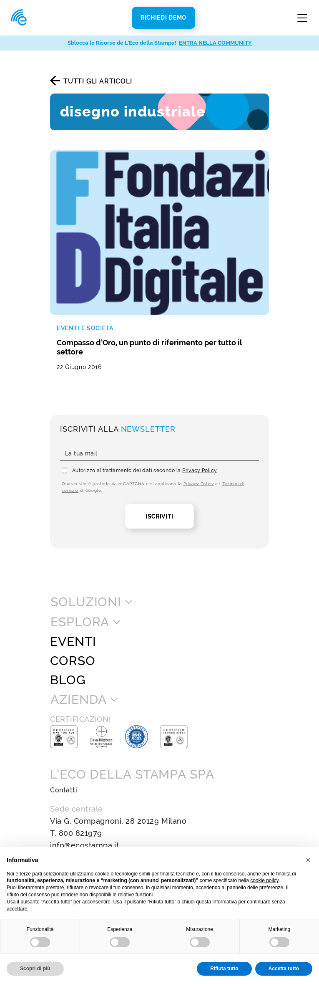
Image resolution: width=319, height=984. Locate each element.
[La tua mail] (159, 453)
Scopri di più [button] (35, 968)
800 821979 (80, 833)
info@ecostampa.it (84, 845)
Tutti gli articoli (97, 81)
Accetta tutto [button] (284, 968)
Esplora (79, 622)
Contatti (63, 790)
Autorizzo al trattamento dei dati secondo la (144, 470)
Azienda (78, 699)
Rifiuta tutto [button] (224, 968)
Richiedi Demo (163, 17)
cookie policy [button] (264, 880)
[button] (308, 860)
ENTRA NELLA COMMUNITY (215, 43)
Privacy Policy (199, 470)
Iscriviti (159, 516)
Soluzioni (85, 602)
